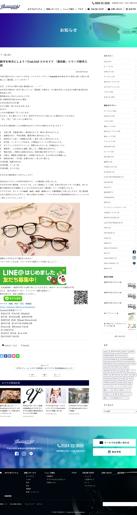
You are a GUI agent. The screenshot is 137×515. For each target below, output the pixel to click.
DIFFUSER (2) (109, 233)
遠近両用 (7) (108, 192)
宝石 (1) (107, 253)
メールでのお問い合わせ (116, 442)
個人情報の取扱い (16, 504)
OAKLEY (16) (109, 72)
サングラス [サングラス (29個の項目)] (107, 386)
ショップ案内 (68, 9)
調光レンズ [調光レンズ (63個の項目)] (107, 398)
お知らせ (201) (109, 97)
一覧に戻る (7, 55)
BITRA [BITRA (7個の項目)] (132, 352)
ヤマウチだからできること (56, 479)
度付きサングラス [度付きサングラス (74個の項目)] (125, 394)
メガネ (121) (108, 121)
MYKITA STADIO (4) (111, 218)
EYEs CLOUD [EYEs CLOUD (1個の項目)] (131, 363)
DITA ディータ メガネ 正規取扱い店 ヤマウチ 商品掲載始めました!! (44, 368)
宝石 (27, 486)
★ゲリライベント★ (111, 313)
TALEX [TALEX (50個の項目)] (130, 379)
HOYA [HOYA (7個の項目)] (115, 371)
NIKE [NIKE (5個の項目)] (113, 375)
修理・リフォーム (32, 492)
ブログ (80, 9)
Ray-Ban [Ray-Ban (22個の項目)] (123, 379)
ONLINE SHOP (97, 9)
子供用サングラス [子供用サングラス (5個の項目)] (124, 390)
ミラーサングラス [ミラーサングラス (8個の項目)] (118, 386)
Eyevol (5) (107, 61)
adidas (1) (107, 243)
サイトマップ (29, 504)
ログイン (40, 504)
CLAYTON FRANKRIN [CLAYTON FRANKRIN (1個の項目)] (126, 359)
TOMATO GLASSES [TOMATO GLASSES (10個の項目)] (110, 382)
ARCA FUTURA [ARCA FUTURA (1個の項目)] (115, 352)
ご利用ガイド (89, 479)
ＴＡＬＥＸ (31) (110, 141)
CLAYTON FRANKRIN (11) (114, 177)
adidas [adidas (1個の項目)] (106, 352)
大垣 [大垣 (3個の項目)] (114, 390)
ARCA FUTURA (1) (111, 248)
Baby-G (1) (108, 268)
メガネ (28, 479)
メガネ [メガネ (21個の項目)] (129, 386)
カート (86, 482)
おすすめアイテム (35, 9)
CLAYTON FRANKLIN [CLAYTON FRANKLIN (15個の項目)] (110, 359)
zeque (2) (107, 238)
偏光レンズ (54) (110, 126)
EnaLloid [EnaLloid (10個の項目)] (121, 363)
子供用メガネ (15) (110, 167)
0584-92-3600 (72, 445)
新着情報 (8, 496)
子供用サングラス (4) (111, 213)
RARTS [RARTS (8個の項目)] (115, 379)
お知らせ (8, 345)
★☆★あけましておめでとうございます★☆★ (115, 325)
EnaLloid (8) (108, 182)
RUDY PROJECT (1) (111, 263)
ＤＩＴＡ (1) (108, 67)
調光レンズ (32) (110, 136)
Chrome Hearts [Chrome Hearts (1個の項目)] (122, 355)
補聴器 (28, 489)
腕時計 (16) (108, 162)
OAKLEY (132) (109, 116)
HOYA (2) (107, 228)
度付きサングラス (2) (111, 82)
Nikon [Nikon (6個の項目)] (119, 375)
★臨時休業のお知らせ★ (112, 282)
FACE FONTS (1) (110, 258)
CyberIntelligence (79, 512)
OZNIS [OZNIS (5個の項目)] (133, 375)
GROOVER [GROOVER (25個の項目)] (107, 371)
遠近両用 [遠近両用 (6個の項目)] (116, 398)
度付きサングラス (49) (112, 131)
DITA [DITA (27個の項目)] (114, 363)
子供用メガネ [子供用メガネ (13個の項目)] (108, 394)
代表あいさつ (51, 482)
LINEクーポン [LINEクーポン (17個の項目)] (130, 371)
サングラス (30, 476)
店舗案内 (50, 476)
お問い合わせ (116, 9)
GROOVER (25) (109, 147)
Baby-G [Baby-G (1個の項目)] (125, 352)
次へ (56, 375)
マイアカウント (90, 486)
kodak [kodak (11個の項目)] (121, 371)
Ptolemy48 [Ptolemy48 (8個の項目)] (107, 379)
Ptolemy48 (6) (109, 197)
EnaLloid (26, 345)
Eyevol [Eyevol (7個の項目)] (106, 367)
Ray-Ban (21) (109, 157)
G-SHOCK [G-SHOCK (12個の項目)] (124, 367)
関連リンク (3, 504)
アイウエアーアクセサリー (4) (115, 207)
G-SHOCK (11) (109, 172)
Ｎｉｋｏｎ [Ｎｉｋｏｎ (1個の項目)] (124, 398)
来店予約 (116, 452)
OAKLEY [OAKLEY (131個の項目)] (126, 375)
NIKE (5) (107, 202)
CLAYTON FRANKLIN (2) (113, 223)
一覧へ (44, 375)
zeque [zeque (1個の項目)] (130, 382)
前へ (33, 375)
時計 (27, 482)
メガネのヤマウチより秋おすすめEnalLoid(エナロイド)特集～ (78, 408)
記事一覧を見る (119, 336)
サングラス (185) (110, 111)
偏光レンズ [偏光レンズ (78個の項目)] (107, 390)
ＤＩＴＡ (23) (109, 152)
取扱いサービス (52, 9)
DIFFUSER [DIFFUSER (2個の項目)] (107, 363)
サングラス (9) (109, 77)
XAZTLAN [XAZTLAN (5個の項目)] (122, 382)
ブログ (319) (108, 92)
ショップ (87, 476)
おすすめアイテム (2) (111, 87)
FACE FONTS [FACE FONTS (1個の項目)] (115, 367)
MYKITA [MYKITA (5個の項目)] (106, 375)
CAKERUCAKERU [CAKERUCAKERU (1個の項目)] (109, 355)
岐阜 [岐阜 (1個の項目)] (116, 394)
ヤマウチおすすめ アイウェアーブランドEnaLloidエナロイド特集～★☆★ (56, 408)
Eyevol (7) (107, 187)
